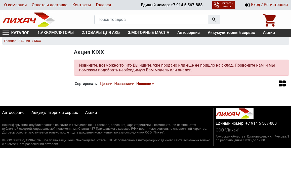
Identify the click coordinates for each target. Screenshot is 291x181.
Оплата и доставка (49, 5)
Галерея (103, 5)
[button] (282, 83)
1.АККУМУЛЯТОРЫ (55, 32)
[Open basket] (270, 19)
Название (122, 84)
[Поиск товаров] (151, 19)
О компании (15, 5)
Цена (104, 84)
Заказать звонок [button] (223, 5)
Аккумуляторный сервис (231, 32)
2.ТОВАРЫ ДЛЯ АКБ (101, 32)
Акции (269, 32)
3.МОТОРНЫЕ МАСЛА (148, 32)
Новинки (143, 84)
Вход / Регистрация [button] (266, 5)
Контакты (81, 5)
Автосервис (188, 32)
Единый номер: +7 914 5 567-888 (171, 5)
